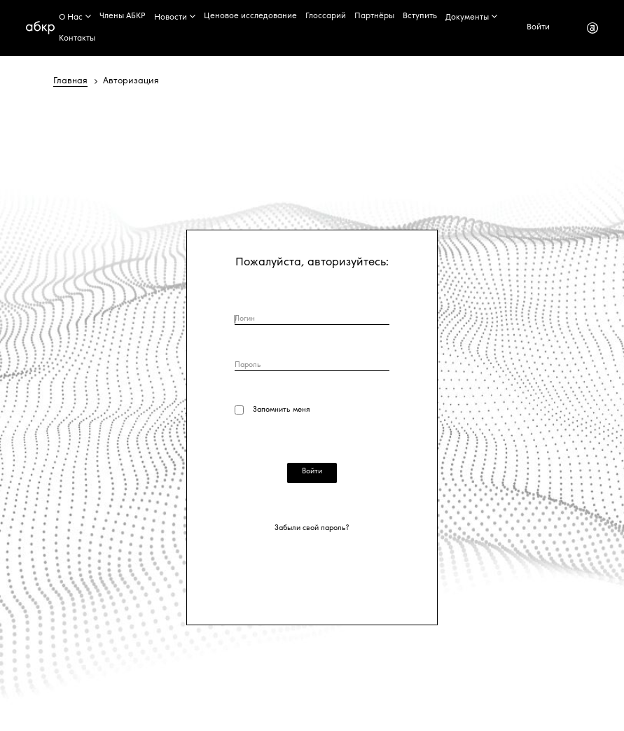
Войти (538, 27)
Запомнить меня (280, 410)
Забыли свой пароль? (312, 528)
